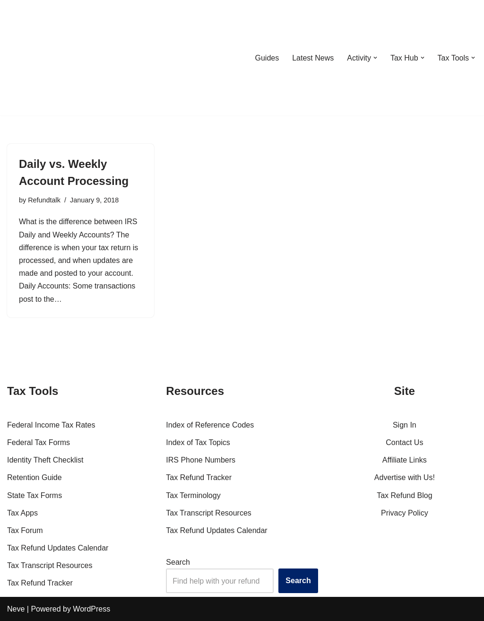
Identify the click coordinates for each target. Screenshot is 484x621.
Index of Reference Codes (210, 425)
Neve (16, 609)
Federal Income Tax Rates (51, 425)
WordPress (91, 609)
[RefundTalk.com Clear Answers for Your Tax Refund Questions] (56, 58)
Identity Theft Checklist (45, 460)
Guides (267, 58)
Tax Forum (25, 530)
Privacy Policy (404, 513)
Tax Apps (22, 513)
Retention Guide (34, 477)
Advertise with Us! (404, 477)
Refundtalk (44, 200)
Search (178, 562)
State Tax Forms (34, 495)
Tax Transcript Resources (50, 565)
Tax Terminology (193, 495)
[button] (375, 58)
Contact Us (404, 442)
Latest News (313, 58)
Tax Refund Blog (404, 495)
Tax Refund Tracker (40, 583)
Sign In (404, 425)
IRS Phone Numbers (200, 460)
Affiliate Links (404, 460)
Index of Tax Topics (198, 442)
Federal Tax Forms (38, 442)
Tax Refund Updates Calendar (57, 548)
